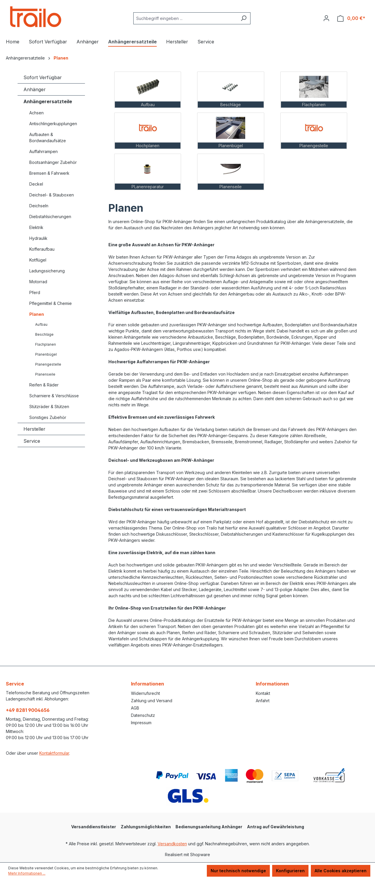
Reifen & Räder (44, 384)
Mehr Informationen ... (26, 873)
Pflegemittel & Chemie (50, 303)
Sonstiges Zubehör (47, 417)
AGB (135, 707)
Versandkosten (172, 843)
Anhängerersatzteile (47, 101)
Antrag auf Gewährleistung (275, 826)
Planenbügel (46, 354)
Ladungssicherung (47, 270)
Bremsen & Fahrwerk (49, 173)
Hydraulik (38, 238)
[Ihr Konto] (326, 18)
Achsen (36, 112)
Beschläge (44, 334)
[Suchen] (243, 18)
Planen (36, 314)
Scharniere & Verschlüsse (54, 395)
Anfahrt (263, 700)
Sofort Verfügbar (42, 77)
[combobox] (185, 18)
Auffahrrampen (43, 151)
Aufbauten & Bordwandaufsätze (47, 137)
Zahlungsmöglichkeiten (146, 826)
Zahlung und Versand (151, 700)
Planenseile (45, 374)
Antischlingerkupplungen (53, 123)
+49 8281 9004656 (28, 710)
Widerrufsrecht (145, 693)
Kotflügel (37, 259)
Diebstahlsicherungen (50, 216)
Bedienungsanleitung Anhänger (208, 826)
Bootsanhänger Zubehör (53, 162)
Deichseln (38, 205)
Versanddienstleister (93, 826)
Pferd (34, 292)
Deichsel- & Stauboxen (51, 194)
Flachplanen (45, 344)
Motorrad (38, 281)
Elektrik (36, 227)
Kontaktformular (54, 753)
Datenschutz (143, 715)
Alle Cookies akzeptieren (341, 870)
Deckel (36, 183)
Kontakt (263, 693)
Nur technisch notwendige (238, 870)
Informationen (147, 684)
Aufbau (41, 324)
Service (31, 441)
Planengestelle (48, 364)
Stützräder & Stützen (49, 406)
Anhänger (34, 89)
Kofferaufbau (41, 249)
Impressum (141, 722)
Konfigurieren (290, 870)
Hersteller (34, 429)
